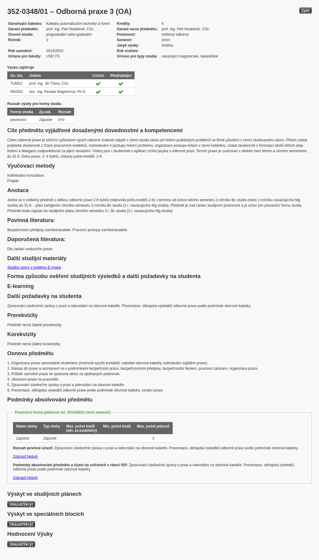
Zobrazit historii (25, 456)
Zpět (305, 10)
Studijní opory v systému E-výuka (34, 267)
